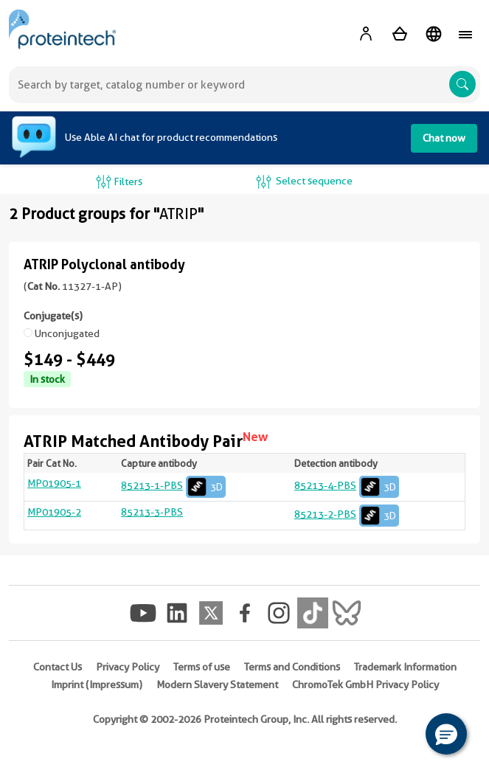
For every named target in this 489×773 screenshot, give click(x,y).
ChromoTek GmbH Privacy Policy (365, 684)
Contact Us (57, 667)
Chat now (444, 138)
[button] (446, 734)
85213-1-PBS (173, 485)
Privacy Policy (127, 667)
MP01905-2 (54, 512)
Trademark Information (405, 667)
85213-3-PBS (152, 512)
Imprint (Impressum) (96, 684)
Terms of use (201, 667)
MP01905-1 (54, 483)
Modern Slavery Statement (217, 684)
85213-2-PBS (346, 514)
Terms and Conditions (292, 667)
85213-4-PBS (346, 485)
